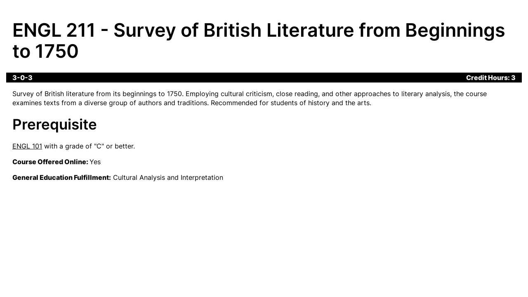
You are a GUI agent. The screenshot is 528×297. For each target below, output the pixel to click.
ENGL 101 (27, 146)
